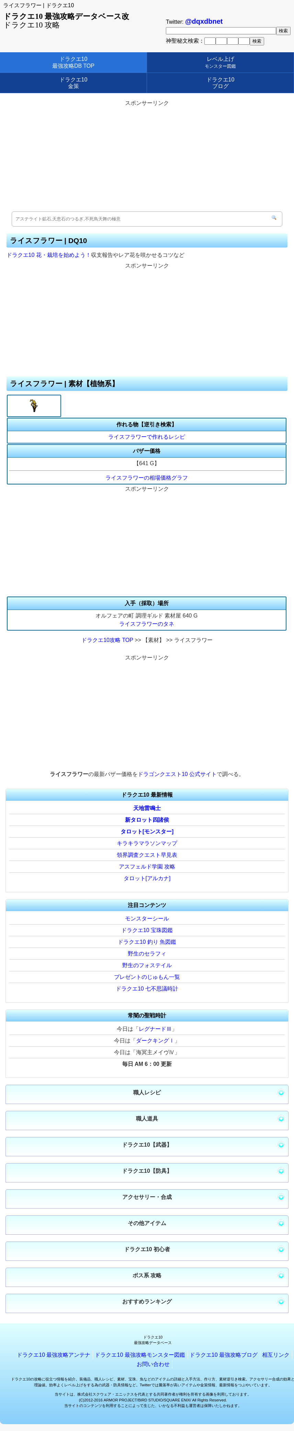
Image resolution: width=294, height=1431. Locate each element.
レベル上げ (220, 62)
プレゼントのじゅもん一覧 (147, 977)
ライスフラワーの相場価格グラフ (146, 478)
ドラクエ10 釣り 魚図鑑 (147, 942)
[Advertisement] (147, 156)
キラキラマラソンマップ (147, 843)
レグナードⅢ (155, 1029)
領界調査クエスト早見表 (147, 855)
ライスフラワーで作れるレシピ (146, 437)
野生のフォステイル (147, 965)
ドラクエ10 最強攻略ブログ (224, 1355)
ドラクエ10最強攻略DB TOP (73, 62)
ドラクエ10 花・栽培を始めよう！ (49, 255)
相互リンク (276, 1355)
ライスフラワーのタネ (146, 624)
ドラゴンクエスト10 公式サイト (177, 774)
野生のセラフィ (147, 954)
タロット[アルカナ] (147, 878)
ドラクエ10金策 (73, 83)
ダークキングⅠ (155, 1041)
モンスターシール (147, 918)
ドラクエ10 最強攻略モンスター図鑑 (140, 1355)
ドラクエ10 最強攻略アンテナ (53, 1355)
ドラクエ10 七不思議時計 (147, 989)
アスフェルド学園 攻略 (147, 867)
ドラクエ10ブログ (220, 83)
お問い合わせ (153, 1364)
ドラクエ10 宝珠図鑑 (147, 930)
